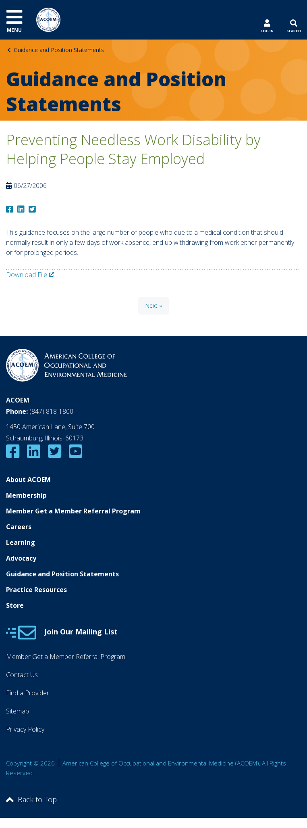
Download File (26, 274)
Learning (20, 542)
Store (15, 605)
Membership (26, 495)
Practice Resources (36, 589)
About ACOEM (28, 479)
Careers (18, 526)
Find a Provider (27, 692)
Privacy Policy (25, 729)
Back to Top (31, 799)
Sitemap (17, 711)
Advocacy (21, 558)
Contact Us (22, 674)
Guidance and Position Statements (59, 50)
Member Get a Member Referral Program (73, 511)
